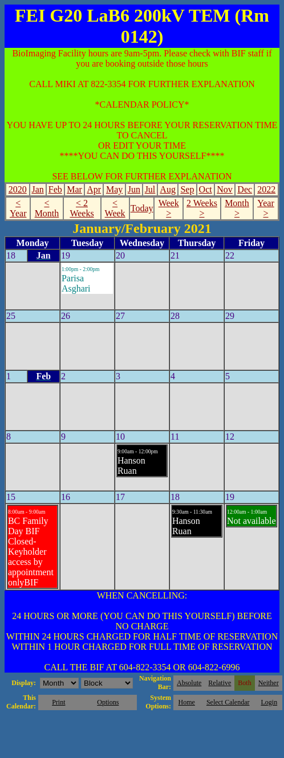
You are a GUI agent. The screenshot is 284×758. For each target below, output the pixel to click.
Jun (134, 189)
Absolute (189, 683)
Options (108, 702)
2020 (18, 189)
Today (142, 208)
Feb (55, 189)
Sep (187, 189)
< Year (18, 208)
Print (58, 702)
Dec (244, 189)
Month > (237, 208)
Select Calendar (228, 702)
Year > (265, 208)
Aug (168, 189)
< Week (115, 208)
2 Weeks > (201, 208)
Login (269, 702)
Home (186, 702)
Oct (205, 189)
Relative (219, 683)
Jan (37, 189)
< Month (47, 208)
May (114, 189)
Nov (225, 189)
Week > (169, 208)
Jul (150, 189)
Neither (268, 683)
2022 (266, 189)
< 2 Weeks (82, 208)
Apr (94, 189)
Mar (74, 189)
